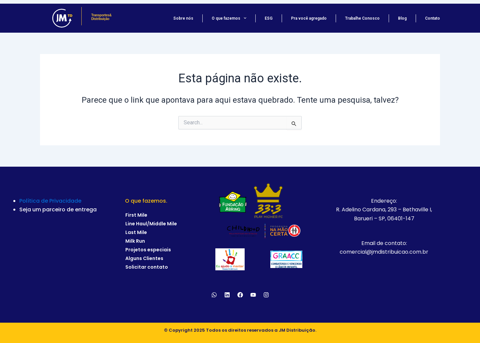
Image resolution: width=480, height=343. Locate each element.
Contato (432, 18)
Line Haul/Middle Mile (151, 223)
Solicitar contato (146, 267)
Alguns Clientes (144, 258)
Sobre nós (183, 18)
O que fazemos (229, 18)
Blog (402, 18)
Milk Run (135, 241)
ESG (269, 18)
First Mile (136, 215)
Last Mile (136, 232)
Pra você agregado (309, 18)
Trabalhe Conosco (362, 18)
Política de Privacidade (50, 201)
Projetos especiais (148, 249)
